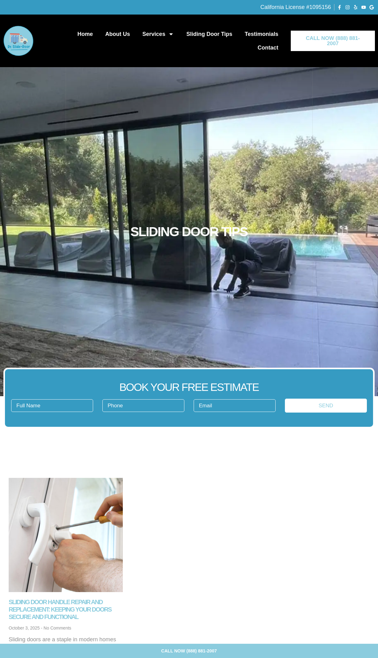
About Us (117, 34)
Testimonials (261, 34)
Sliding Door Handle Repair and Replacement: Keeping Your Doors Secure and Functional (60, 609)
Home (85, 34)
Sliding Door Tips (209, 34)
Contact (268, 48)
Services (158, 34)
